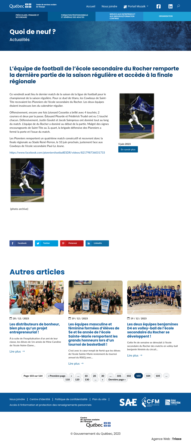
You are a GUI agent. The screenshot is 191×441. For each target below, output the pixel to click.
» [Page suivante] (102, 379)
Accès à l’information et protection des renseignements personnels (50, 405)
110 (68, 379)
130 (87, 379)
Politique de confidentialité (71, 399)
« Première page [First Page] (56, 375)
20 (94, 375)
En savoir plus (128, 149)
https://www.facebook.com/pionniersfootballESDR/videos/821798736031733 (57, 152)
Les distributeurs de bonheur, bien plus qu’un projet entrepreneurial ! (34, 328)
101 (119, 375)
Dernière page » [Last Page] (117, 379)
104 (148, 375)
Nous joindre (17, 399)
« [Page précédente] (71, 375)
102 (129, 375)
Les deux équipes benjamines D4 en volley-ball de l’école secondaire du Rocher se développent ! (152, 330)
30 (102, 375)
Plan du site (99, 399)
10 (86, 375)
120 (77, 379)
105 (158, 375)
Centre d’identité (40, 399)
